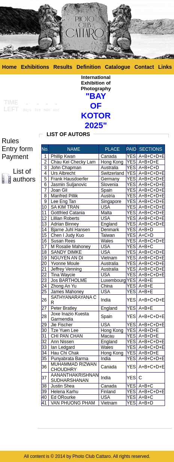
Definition (88, 67)
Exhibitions (35, 67)
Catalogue (117, 67)
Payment (15, 157)
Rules (10, 141)
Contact (144, 67)
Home (9, 67)
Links (165, 67)
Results (62, 67)
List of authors (24, 175)
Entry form (17, 149)
